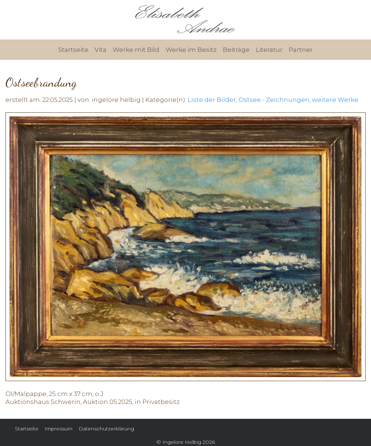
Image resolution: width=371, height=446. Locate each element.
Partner (301, 49)
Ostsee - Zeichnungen (273, 99)
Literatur (269, 49)
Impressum (58, 428)
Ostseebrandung (41, 82)
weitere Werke (335, 99)
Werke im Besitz (191, 49)
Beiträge (236, 49)
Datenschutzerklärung (106, 428)
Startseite (73, 49)
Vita (101, 49)
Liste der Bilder (212, 99)
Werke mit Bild (136, 49)
